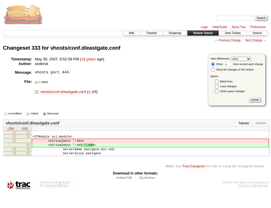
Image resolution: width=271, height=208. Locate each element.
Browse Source (203, 33)
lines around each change (243, 64)
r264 (11, 129)
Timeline (151, 33)
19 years (88, 59)
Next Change (253, 40)
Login (204, 27)
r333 (24, 129)
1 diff (93, 92)
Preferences (258, 27)
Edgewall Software (56, 190)
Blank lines (226, 81)
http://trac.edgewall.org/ (253, 190)
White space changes (232, 91)
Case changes (228, 86)
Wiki (131, 33)
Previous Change (230, 40)
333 (36, 48)
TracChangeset (193, 171)
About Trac (239, 27)
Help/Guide (220, 27)
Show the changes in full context (232, 69)
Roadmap (175, 33)
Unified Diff (124, 183)
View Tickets (233, 33)
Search (257, 33)
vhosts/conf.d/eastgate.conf (85, 48)
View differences (220, 58)
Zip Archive (147, 183)
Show (217, 64)
